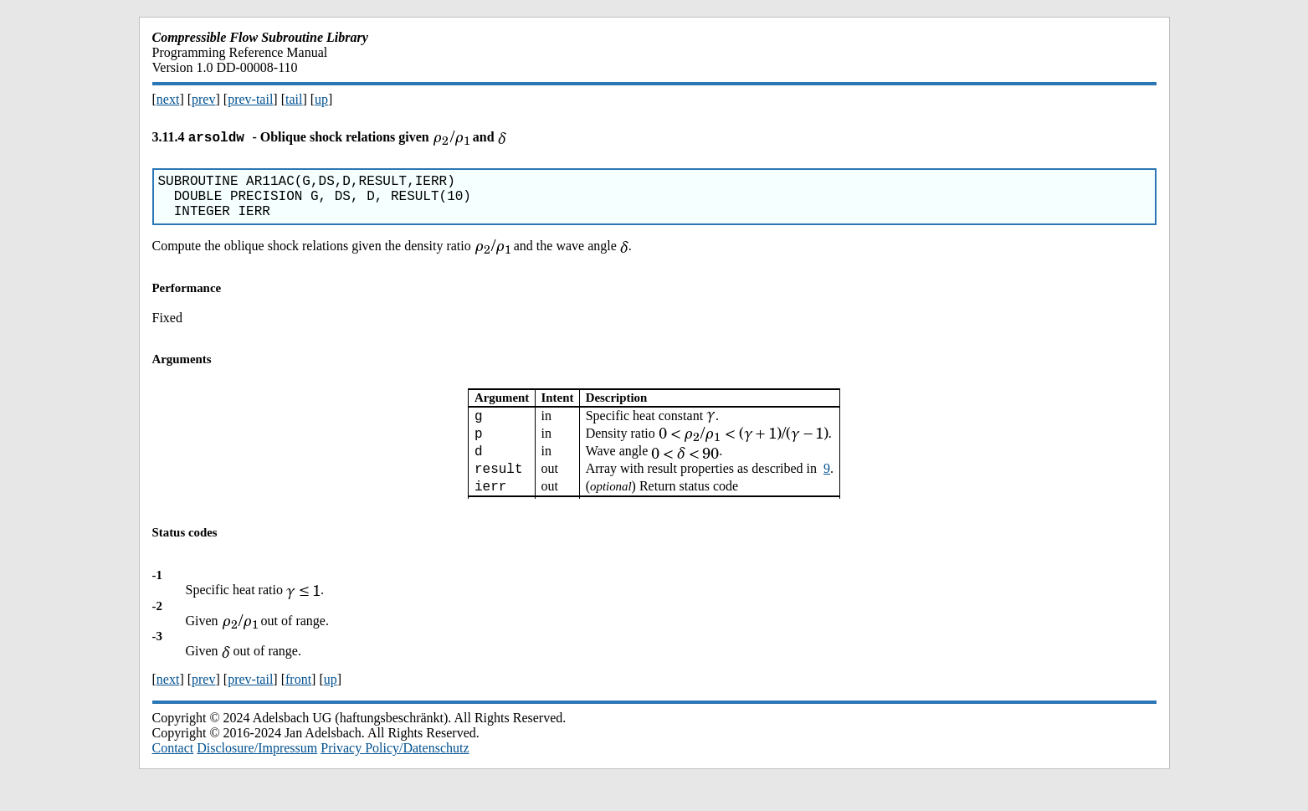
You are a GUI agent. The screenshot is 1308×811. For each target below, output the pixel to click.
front (298, 704)
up (321, 99)
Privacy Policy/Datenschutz (395, 773)
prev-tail (250, 99)
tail (293, 99)
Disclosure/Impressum (257, 773)
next (168, 99)
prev (203, 99)
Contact (173, 773)
